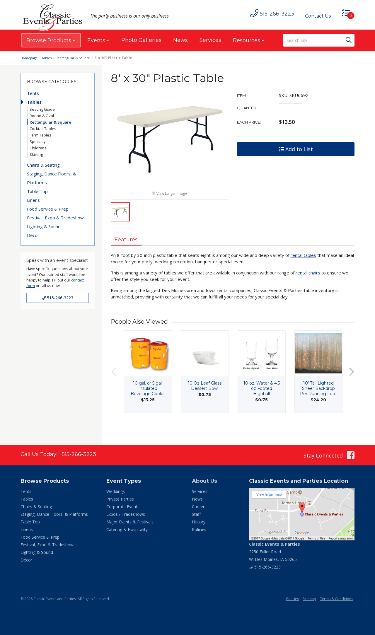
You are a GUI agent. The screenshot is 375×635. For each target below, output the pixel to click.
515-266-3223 (57, 298)
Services (210, 40)
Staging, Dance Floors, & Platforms (51, 178)
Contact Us (315, 16)
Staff (196, 514)
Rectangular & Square (76, 57)
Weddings (115, 491)
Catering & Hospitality (127, 529)
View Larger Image (169, 205)
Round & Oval (42, 115)
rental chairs (308, 286)
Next (351, 384)
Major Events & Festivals (130, 522)
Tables (48, 57)
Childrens (38, 148)
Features (129, 251)
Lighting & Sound (44, 226)
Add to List (296, 149)
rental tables (303, 268)
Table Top (37, 191)
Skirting (36, 154)
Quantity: (247, 107)
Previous (114, 384)
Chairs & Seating (43, 165)
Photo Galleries (141, 40)
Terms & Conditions (336, 598)
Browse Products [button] (51, 40)
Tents (33, 93)
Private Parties (120, 499)
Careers (199, 506)
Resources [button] (249, 40)
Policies (199, 529)
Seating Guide (42, 109)
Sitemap (309, 598)
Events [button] (98, 40)
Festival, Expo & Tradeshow (55, 218)
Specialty (38, 141)
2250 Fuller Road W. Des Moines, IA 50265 (274, 551)
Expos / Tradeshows (125, 514)
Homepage (30, 57)
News (180, 40)
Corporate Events (122, 506)
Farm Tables (40, 135)
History (198, 522)
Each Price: (249, 122)
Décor (33, 235)
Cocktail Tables (43, 128)
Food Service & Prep (48, 209)
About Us (204, 481)
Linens (33, 200)
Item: (242, 95)
